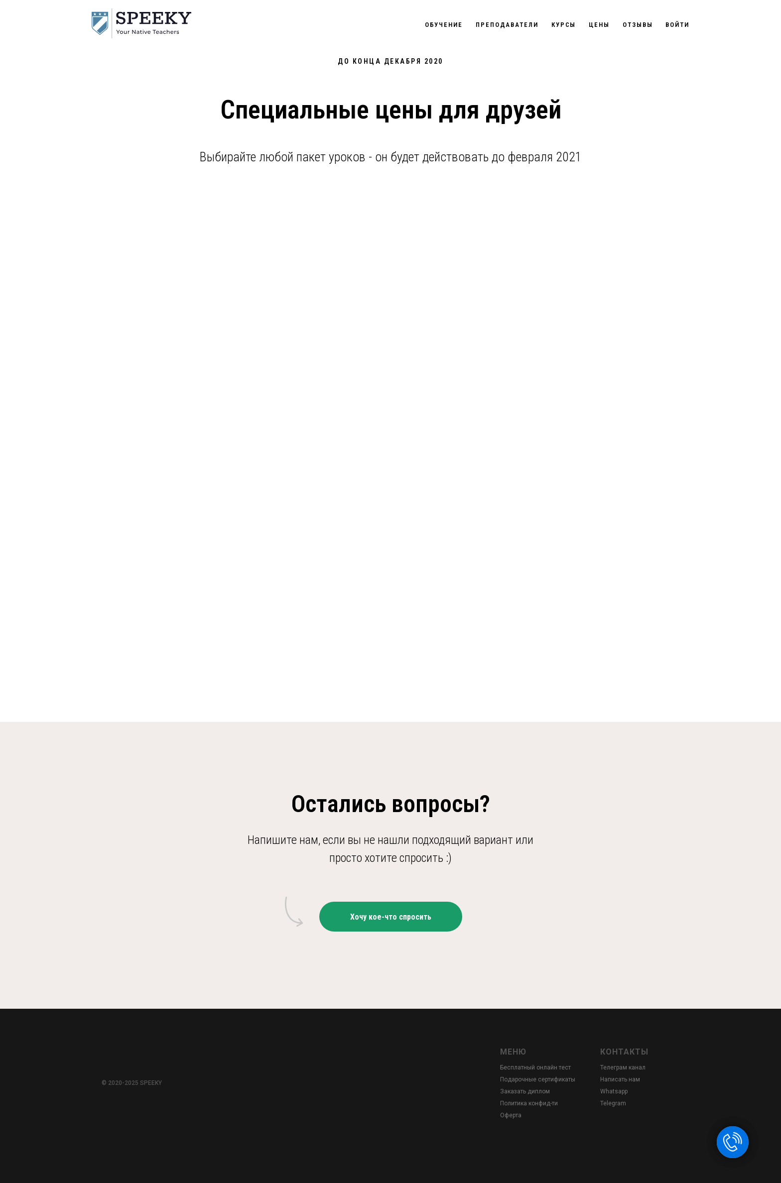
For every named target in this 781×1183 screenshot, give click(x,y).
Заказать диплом (525, 1091)
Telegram (613, 1103)
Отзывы (638, 24)
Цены (599, 24)
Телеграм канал (623, 1067)
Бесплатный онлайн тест (535, 1067)
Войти (677, 24)
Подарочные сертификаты (537, 1079)
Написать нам (620, 1079)
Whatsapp (614, 1091)
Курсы (563, 24)
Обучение (444, 24)
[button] (390, 917)
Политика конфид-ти (529, 1103)
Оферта (510, 1115)
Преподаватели (507, 24)
